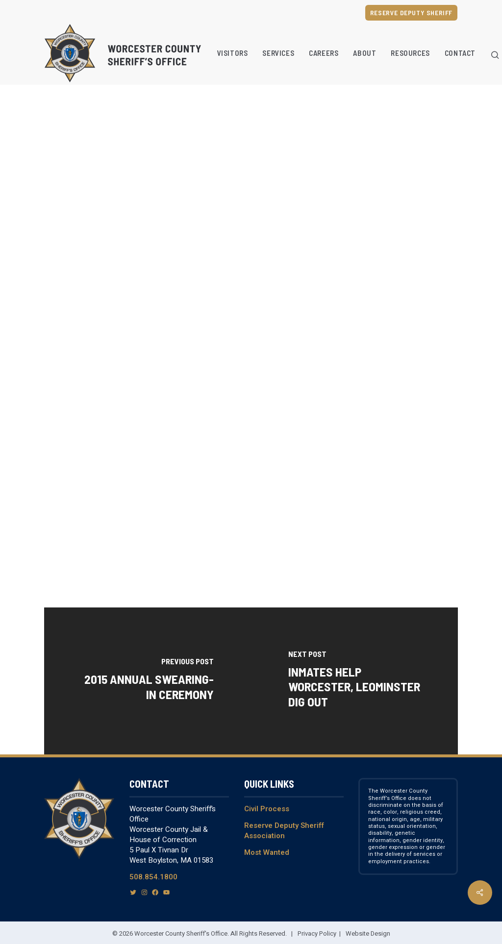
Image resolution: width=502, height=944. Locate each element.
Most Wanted (266, 852)
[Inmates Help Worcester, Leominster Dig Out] (354, 680)
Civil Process (266, 808)
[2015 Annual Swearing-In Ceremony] (147, 680)
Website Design (368, 933)
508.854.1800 (153, 876)
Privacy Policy (317, 933)
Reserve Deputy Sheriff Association (284, 830)
